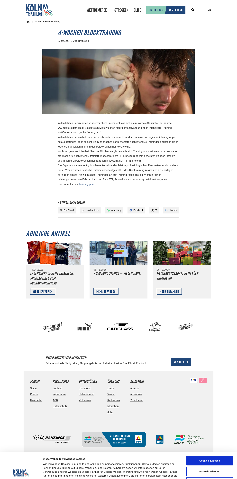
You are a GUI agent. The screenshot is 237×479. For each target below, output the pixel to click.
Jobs (110, 412)
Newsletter (181, 362)
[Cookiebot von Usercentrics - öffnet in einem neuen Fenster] (21, 472)
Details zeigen (174, 472)
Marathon (113, 406)
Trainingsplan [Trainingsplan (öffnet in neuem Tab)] (86, 184)
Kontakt (57, 388)
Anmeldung (166, 10)
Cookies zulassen (209, 436)
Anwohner (136, 394)
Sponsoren (85, 388)
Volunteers (85, 400)
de (209, 9)
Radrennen (113, 400)
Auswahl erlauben (209, 447)
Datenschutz (60, 406)
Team (110, 388)
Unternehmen (86, 394)
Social (33, 388)
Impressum (59, 394)
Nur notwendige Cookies (209, 457)
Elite (137, 10)
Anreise (134, 388)
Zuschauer (136, 400)
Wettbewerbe (97, 10)
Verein (111, 394)
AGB (55, 400)
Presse (34, 394)
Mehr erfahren (42, 291)
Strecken (121, 10)
